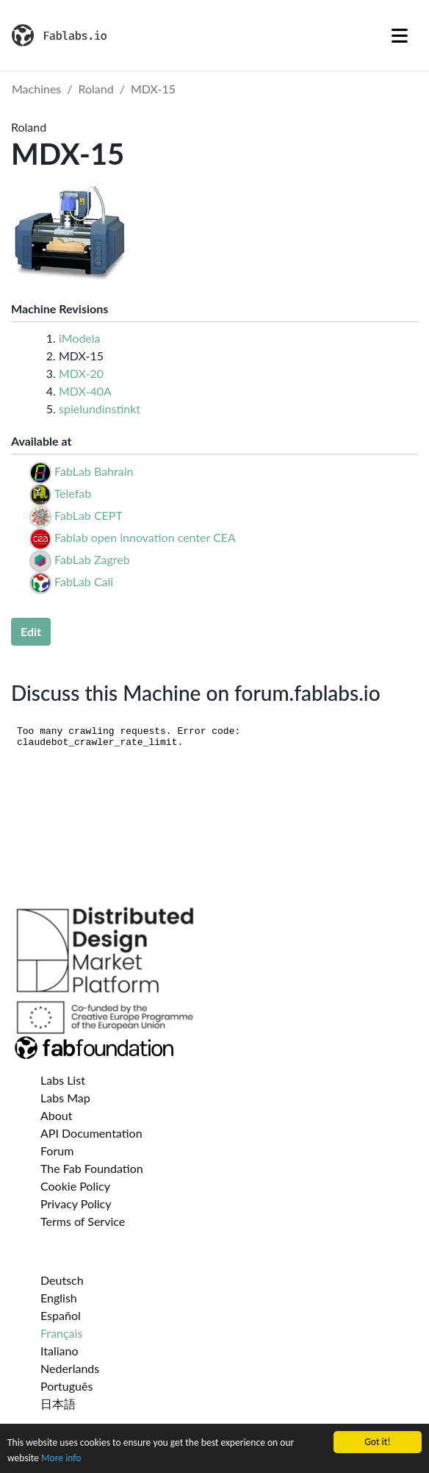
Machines (36, 89)
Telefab (73, 493)
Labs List (62, 1080)
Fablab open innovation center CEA (145, 537)
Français (61, 1333)
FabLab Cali (83, 581)
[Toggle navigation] (399, 35)
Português (66, 1386)
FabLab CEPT (88, 515)
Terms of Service (82, 1221)
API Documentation (91, 1133)
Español (60, 1315)
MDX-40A (85, 391)
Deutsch (62, 1280)
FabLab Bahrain (93, 471)
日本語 (58, 1403)
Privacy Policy (76, 1203)
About (56, 1115)
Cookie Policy (75, 1186)
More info (61, 1459)
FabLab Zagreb (92, 559)
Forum (56, 1151)
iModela (80, 338)
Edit (31, 631)
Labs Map (65, 1098)
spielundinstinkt (99, 408)
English (58, 1298)
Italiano (59, 1351)
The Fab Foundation (91, 1168)
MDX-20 (81, 373)
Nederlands (69, 1368)
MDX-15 (153, 89)
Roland (96, 89)
